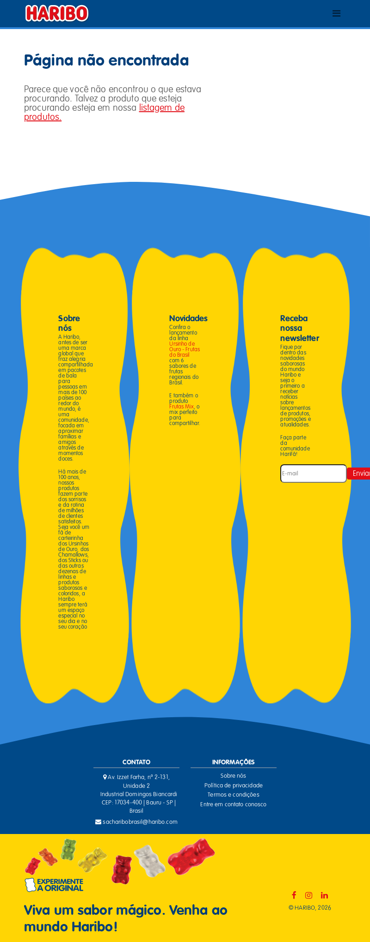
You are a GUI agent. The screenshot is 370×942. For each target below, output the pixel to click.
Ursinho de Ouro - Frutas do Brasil (184, 349)
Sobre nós (233, 776)
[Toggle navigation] (336, 13)
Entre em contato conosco (233, 804)
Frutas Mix (181, 406)
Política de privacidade (233, 785)
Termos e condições (233, 794)
